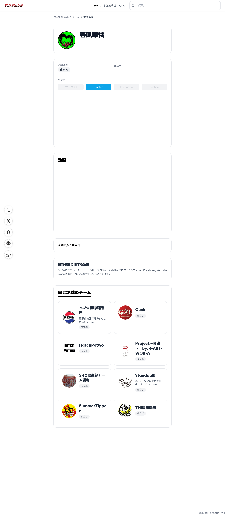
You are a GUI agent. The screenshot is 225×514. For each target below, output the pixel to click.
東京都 (64, 70)
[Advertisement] (112, 116)
